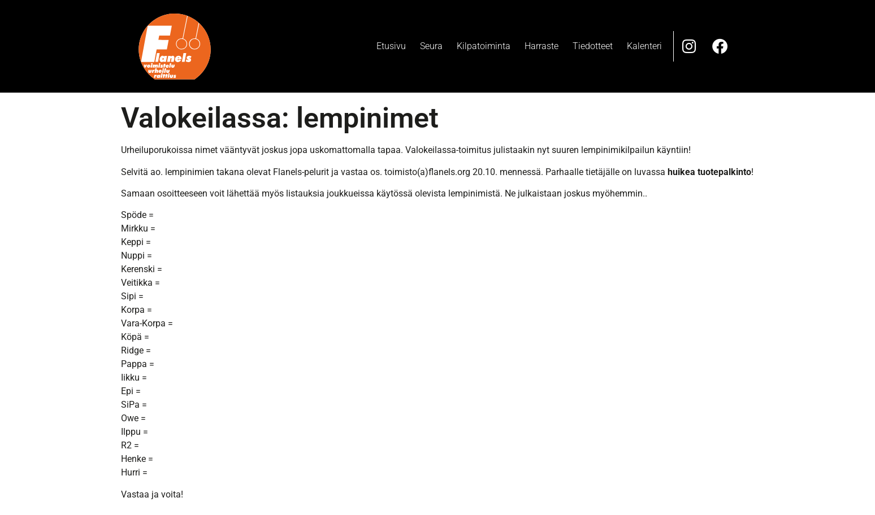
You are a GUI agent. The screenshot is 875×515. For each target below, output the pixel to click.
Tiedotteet (593, 46)
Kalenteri (644, 46)
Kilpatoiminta (483, 46)
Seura (431, 46)
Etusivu (391, 46)
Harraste (541, 46)
